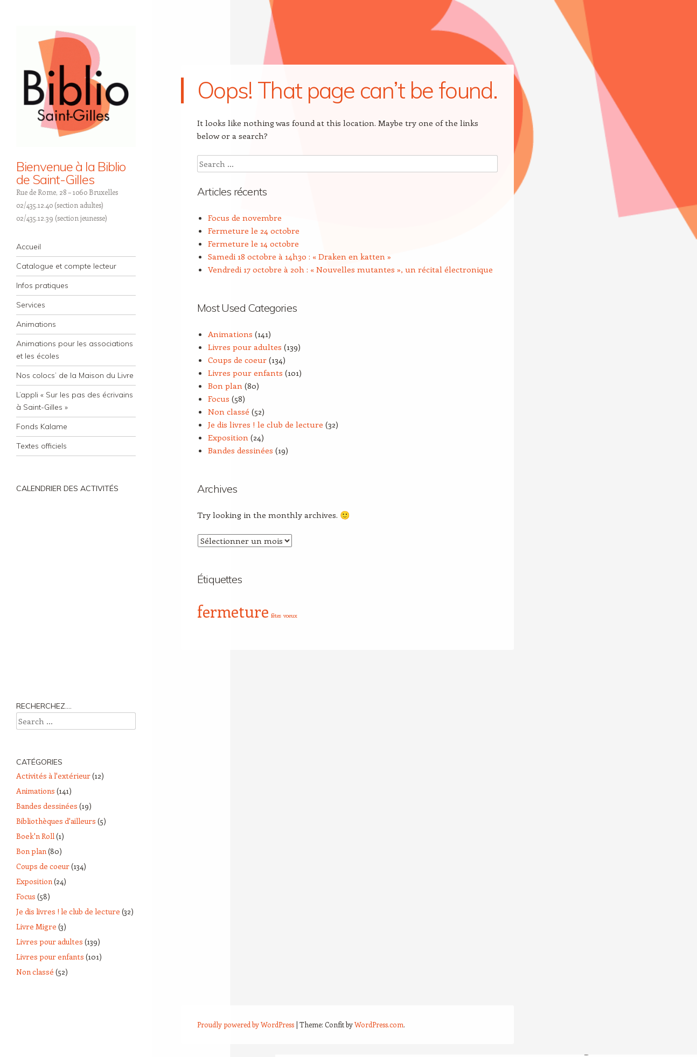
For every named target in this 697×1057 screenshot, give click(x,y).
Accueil (28, 246)
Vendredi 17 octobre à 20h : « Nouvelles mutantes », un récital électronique (350, 269)
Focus (218, 398)
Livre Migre (36, 926)
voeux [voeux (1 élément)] (290, 615)
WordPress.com (378, 1024)
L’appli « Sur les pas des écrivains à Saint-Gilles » (74, 401)
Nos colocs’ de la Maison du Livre (75, 375)
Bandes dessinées (240, 450)
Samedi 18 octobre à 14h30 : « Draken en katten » (299, 256)
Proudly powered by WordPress (245, 1024)
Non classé (228, 411)
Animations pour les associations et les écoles (74, 350)
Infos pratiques (42, 285)
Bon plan (225, 385)
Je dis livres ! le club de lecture (265, 424)
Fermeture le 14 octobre (253, 243)
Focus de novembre (245, 217)
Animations (36, 324)
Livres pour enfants (245, 372)
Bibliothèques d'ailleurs (56, 821)
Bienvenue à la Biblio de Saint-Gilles (71, 172)
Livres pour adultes (245, 346)
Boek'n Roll (35, 836)
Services (30, 305)
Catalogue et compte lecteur (66, 266)
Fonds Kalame (41, 426)
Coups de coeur (237, 359)
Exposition (228, 437)
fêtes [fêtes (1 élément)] (276, 615)
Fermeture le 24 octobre (253, 230)
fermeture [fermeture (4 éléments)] (233, 611)
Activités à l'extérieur (53, 776)
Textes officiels (41, 446)
